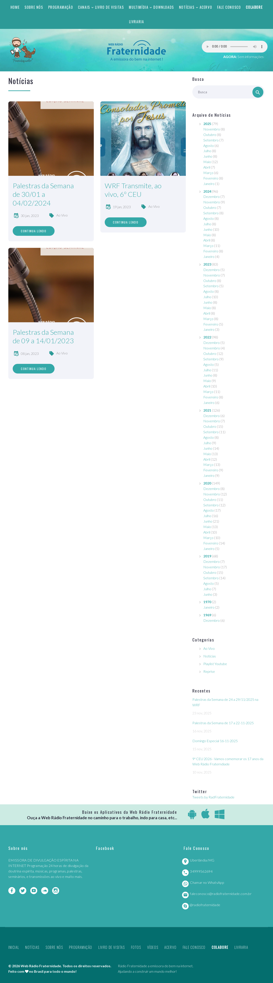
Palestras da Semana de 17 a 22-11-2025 (223, 723)
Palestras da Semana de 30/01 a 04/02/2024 (43, 194)
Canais (84, 7)
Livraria (136, 21)
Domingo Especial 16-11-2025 (215, 741)
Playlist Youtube (215, 664)
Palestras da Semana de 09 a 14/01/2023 (43, 336)
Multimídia (138, 7)
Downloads (163, 7)
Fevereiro (210, 178)
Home (15, 7)
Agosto (208, 145)
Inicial (13, 947)
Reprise (209, 671)
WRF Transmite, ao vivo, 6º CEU (133, 190)
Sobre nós (34, 7)
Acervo (206, 7)
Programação (60, 7)
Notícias (187, 7)
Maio (207, 162)
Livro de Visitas (109, 7)
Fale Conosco (229, 7)
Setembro (211, 140)
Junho (207, 156)
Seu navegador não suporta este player (235, 47)
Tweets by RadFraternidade (213, 797)
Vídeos (152, 947)
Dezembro (211, 196)
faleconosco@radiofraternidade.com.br (221, 893)
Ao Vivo (62, 215)
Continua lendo (33, 231)
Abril (206, 167)
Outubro (209, 134)
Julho (207, 151)
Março (208, 173)
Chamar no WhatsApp (207, 882)
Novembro (211, 129)
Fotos (136, 947)
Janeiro (208, 183)
